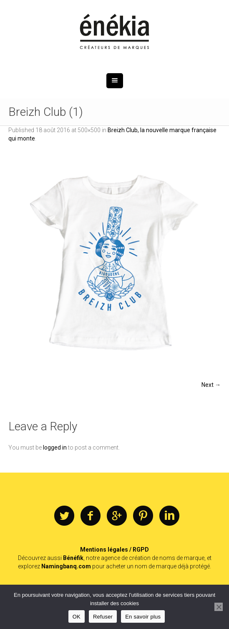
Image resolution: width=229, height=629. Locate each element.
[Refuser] (218, 607)
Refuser (103, 617)
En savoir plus (143, 617)
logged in (55, 447)
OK (77, 617)
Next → (211, 384)
